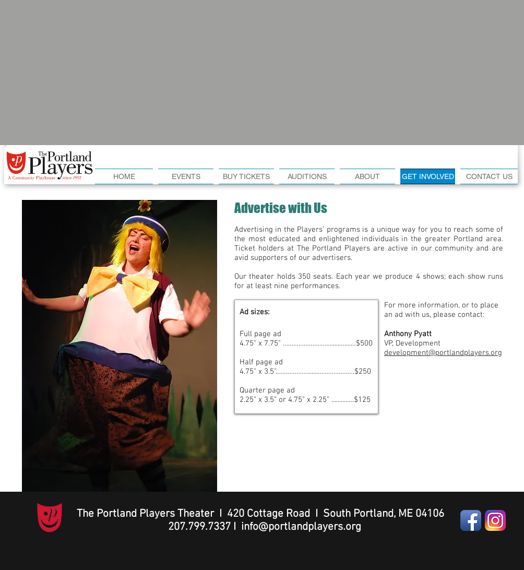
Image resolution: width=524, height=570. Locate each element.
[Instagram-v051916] (495, 520)
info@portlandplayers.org (301, 526)
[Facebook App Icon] (470, 520)
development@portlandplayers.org (443, 353)
